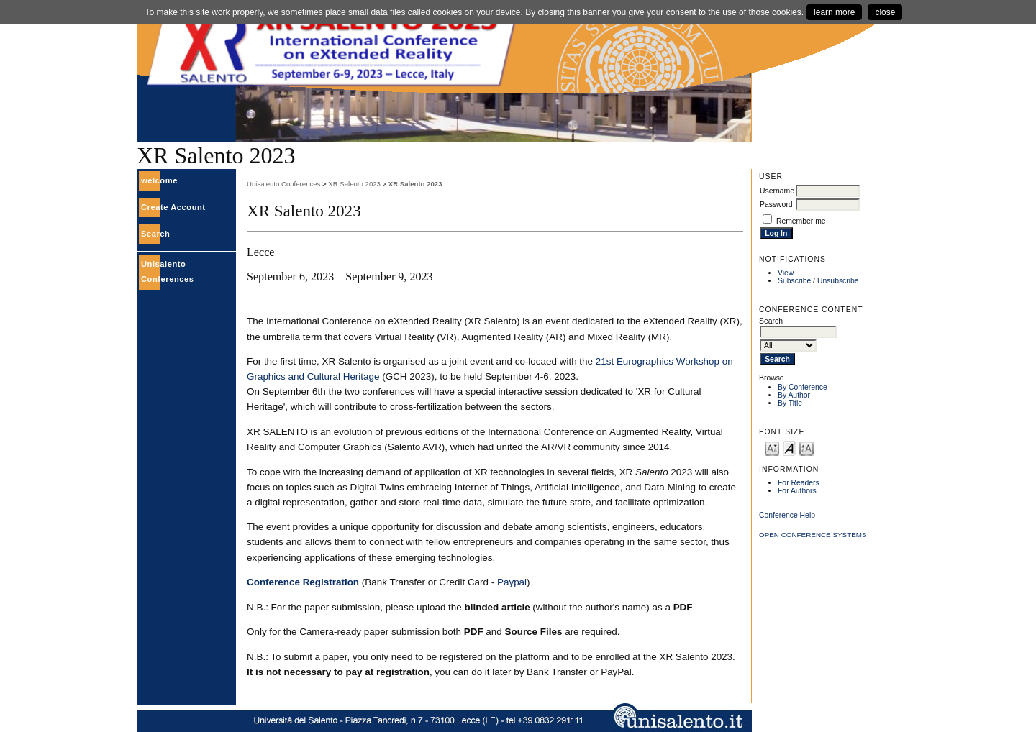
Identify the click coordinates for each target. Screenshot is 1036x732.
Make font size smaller (772, 447)
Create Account (173, 207)
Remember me (801, 221)
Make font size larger (806, 447)
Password (776, 205)
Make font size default (789, 447)
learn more (834, 12)
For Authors (797, 491)
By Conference (802, 387)
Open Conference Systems (813, 535)
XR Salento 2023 (354, 184)
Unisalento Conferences (283, 184)
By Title (790, 403)
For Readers (798, 483)
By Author (794, 395)
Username (777, 191)
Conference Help (787, 515)
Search (155, 233)
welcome (159, 180)
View (786, 273)
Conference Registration (303, 582)
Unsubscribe (838, 281)
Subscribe (794, 281)
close (885, 12)
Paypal (512, 582)
